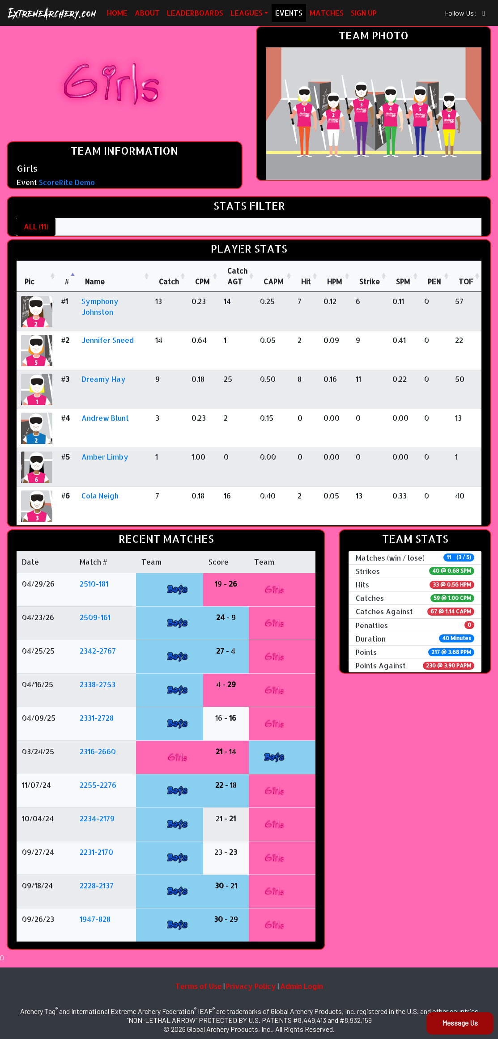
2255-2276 (98, 785)
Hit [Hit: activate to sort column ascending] (306, 281)
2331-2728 (97, 717)
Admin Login (301, 986)
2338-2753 (97, 684)
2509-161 (95, 617)
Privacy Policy (251, 986)
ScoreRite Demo (67, 182)
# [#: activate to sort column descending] (67, 281)
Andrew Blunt (105, 417)
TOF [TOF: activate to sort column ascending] (466, 281)
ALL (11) (36, 226)
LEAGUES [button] (246, 12)
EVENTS (288, 12)
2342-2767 (98, 650)
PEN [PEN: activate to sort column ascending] (434, 281)
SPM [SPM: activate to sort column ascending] (403, 281)
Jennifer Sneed (107, 340)
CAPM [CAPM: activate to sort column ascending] (273, 281)
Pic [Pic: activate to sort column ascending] (29, 281)
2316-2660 (98, 751)
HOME (117, 12)
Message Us (460, 1022)
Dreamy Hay (103, 379)
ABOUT (147, 12)
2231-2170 (96, 852)
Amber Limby (104, 456)
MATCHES (327, 12)
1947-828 (95, 919)
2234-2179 (97, 818)
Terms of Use (198, 986)
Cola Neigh (100, 495)
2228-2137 (97, 885)
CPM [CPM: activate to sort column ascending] (202, 281)
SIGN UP (364, 12)
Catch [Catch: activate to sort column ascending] (169, 281)
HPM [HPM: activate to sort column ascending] (334, 281)
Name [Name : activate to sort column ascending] (95, 281)
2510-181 (94, 583)
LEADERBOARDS (195, 12)
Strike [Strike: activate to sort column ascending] (369, 281)
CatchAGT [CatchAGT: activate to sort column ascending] (237, 276)
